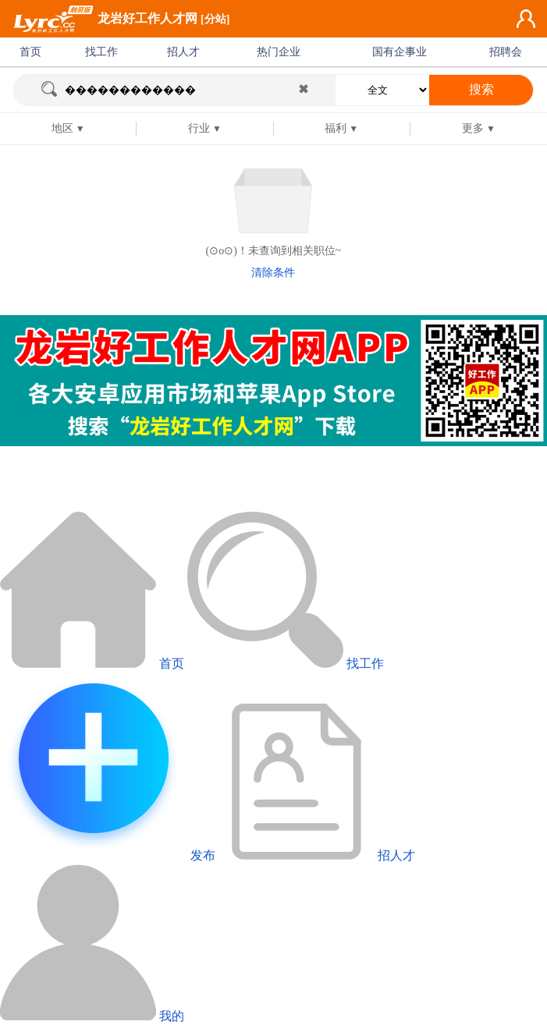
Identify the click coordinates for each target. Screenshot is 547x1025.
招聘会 (505, 52)
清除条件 (273, 272)
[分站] (215, 19)
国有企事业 (399, 52)
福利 (335, 128)
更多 (473, 128)
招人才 (183, 52)
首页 (30, 52)
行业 (199, 128)
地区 (62, 128)
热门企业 (278, 52)
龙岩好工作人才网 (147, 18)
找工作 (101, 52)
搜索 (481, 89)
